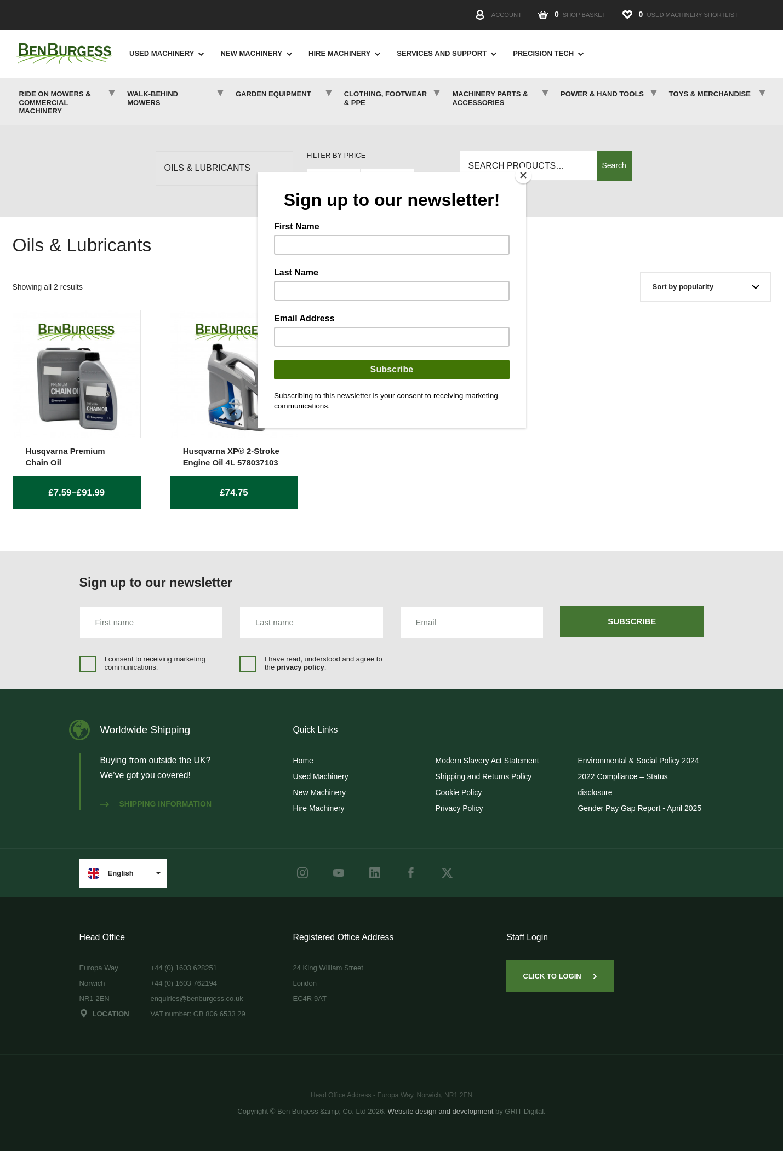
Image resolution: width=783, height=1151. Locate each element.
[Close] (523, 175)
